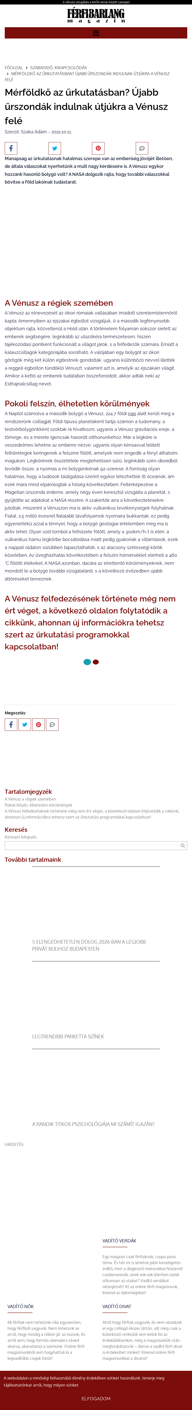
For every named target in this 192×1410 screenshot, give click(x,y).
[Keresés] (183, 845)
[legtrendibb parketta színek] (96, 1030)
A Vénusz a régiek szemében (30, 799)
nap (132, 413)
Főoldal (14, 67)
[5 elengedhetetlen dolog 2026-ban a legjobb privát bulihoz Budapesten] (96, 935)
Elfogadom (96, 1398)
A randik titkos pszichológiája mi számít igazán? (93, 1124)
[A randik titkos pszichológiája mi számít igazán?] (96, 1117)
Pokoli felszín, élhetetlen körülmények (38, 805)
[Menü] (96, 32)
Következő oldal (91, 678)
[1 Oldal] (96, 662)
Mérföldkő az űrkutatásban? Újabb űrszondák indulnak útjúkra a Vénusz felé (87, 76)
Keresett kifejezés (20, 837)
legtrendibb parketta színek (68, 1036)
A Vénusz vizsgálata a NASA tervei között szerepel (96, 2)
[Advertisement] (96, 1182)
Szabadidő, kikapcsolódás (58, 67)
